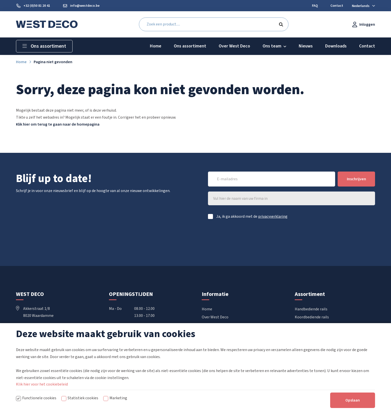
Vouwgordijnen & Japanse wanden (323, 333)
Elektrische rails (308, 325)
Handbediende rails (311, 309)
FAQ (205, 333)
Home (207, 309)
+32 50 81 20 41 (32, 329)
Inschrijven (356, 179)
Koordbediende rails (312, 317)
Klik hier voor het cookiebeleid (42, 402)
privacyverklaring (273, 216)
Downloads (211, 325)
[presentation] (337, 237)
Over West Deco (215, 317)
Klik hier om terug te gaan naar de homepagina (57, 124)
